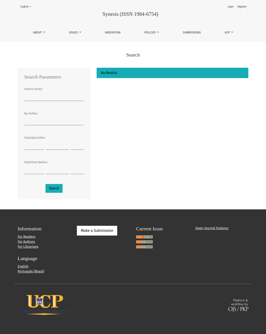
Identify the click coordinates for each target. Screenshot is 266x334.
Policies (150, 32)
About (38, 32)
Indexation (113, 32)
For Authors (26, 242)
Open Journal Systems (211, 228)
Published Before (35, 162)
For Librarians (28, 247)
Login (231, 6)
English (27, 6)
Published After (34, 138)
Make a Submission (97, 230)
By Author (31, 113)
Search (54, 188)
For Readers (26, 237)
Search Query (33, 89)
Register (242, 6)
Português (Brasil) (31, 271)
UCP (227, 32)
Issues (74, 32)
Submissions (192, 32)
